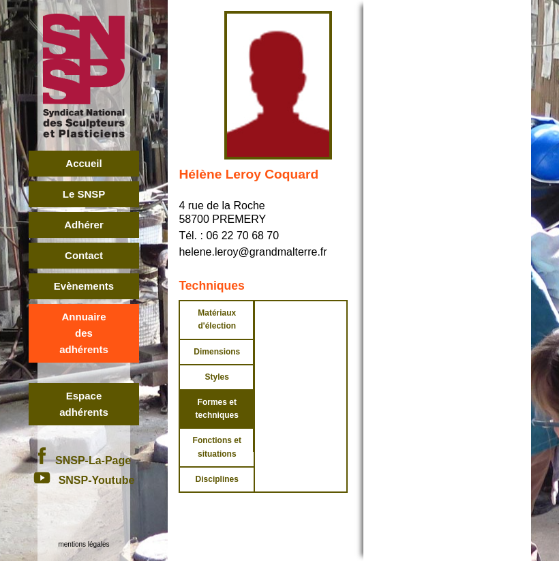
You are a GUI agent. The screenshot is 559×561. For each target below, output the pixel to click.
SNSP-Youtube (84, 480)
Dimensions (217, 352)
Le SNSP (84, 194)
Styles (217, 377)
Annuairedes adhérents (83, 333)
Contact (84, 255)
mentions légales (83, 544)
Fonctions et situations (217, 447)
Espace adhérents (83, 404)
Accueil (83, 163)
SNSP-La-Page (84, 460)
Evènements (84, 286)
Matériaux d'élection (217, 319)
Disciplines (217, 479)
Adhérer (84, 224)
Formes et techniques (217, 408)
